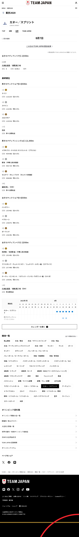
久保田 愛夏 (6, 65)
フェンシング (48, 376)
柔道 (59, 376)
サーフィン (66, 396)
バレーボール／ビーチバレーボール (16, 356)
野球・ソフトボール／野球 (51, 391)
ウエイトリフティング (37, 366)
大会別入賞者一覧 (8, 426)
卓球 (29, 376)
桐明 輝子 (15, 65)
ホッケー (7, 351)
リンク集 (25, 496)
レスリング (8, 366)
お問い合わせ (17, 496)
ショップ (14, 506)
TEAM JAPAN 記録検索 (9, 442)
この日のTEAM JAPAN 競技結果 (38, 46)
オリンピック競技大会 (18, 472)
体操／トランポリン (11, 361)
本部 (21, 401)
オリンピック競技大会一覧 (11, 415)
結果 (17, 31)
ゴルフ (22, 391)
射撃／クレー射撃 (43, 381)
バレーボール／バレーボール (38, 351)
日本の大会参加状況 (9, 437)
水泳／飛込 (55, 341)
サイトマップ (34, 496)
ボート (70, 346)
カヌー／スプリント (48, 472)
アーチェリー (66, 386)
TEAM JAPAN (26, 31)
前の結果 (6, 38)
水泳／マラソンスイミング (37, 341)
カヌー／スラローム (31, 386)
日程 (10, 31)
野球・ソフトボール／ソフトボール (16, 396)
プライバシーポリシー (46, 496)
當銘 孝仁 (5, 187)
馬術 (37, 376)
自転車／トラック (10, 371)
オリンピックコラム (9, 448)
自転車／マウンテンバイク (13, 376)
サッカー (51, 346)
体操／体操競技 (39, 356)
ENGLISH (24, 506)
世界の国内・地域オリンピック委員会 (15, 432)
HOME (4, 472)
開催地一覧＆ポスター (9, 421)
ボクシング (19, 351)
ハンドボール (54, 366)
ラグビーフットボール (11, 386)
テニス (61, 346)
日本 (3, 130)
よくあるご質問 (7, 496)
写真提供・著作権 (7, 500)
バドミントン (8, 381)
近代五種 (57, 381)
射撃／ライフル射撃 (25, 381)
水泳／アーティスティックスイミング (17, 346)
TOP (3, 31)
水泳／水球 (39, 346)
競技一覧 (37, 472)
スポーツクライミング (41, 396)
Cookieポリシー (60, 496)
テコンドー (33, 391)
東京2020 (30, 472)
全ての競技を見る (70, 336)
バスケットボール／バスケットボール (36, 361)
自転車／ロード (26, 371)
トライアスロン (9, 391)
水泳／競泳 (19, 341)
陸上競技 (7, 341)
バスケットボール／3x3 (62, 361)
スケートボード (9, 401)
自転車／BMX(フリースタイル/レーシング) (52, 371)
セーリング (20, 366)
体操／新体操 (54, 356)
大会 (9, 472)
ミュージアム (6, 506)
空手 (55, 396)
